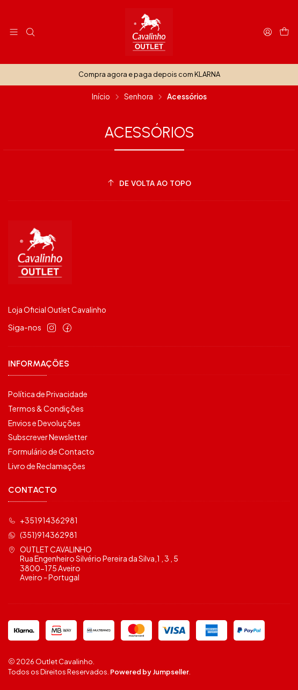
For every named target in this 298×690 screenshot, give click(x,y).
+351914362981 (43, 520)
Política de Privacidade (48, 394)
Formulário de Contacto (51, 451)
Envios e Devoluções (44, 423)
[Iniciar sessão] (267, 32)
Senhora (138, 96)
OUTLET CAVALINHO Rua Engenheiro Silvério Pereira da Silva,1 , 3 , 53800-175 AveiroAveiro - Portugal (93, 563)
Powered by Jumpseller (149, 671)
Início (101, 96)
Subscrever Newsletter (48, 437)
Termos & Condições (46, 408)
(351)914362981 (42, 535)
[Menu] (13, 32)
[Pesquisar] (30, 32)
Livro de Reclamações (46, 466)
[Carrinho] (284, 32)
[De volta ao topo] (149, 183)
